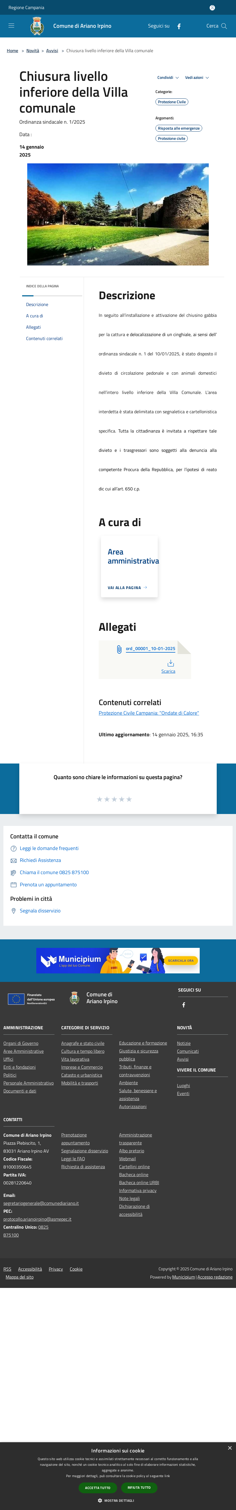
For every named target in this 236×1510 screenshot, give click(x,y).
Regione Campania (26, 7)
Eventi (183, 1093)
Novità (32, 50)
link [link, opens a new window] (167, 1476)
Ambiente (128, 1082)
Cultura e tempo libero (82, 1051)
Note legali (129, 1198)
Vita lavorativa (75, 1059)
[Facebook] (176, 26)
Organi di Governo (20, 1043)
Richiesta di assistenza (83, 1166)
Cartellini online (134, 1166)
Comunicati (188, 1051)
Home (12, 50)
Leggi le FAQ (73, 1158)
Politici (9, 1075)
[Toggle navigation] (11, 25)
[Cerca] (224, 26)
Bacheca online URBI (139, 1182)
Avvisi (52, 50)
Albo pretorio (131, 1150)
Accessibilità (30, 1269)
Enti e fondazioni (19, 1067)
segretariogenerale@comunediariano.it (41, 1203)
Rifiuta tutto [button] (139, 1487)
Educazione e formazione (143, 1042)
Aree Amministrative (23, 1051)
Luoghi (183, 1085)
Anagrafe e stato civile (82, 1043)
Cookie (76, 1269)
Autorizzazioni (133, 1106)
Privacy (56, 1269)
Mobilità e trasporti (79, 1082)
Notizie (184, 1043)
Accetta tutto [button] (97, 1487)
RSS (7, 1269)
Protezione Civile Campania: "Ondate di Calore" (149, 713)
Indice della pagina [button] (42, 286)
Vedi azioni (198, 77)
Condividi (169, 77)
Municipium (183, 1276)
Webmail (127, 1158)
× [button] (229, 1448)
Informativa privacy (138, 1190)
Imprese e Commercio (82, 1067)
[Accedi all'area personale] (212, 8)
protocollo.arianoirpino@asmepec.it (37, 1219)
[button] (118, 1500)
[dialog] (118, 1476)
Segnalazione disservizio (84, 1150)
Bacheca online (133, 1174)
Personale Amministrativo (28, 1082)
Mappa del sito (19, 1276)
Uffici (8, 1059)
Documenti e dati (19, 1090)
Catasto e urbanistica (81, 1075)
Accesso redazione (215, 1276)
